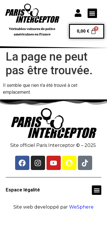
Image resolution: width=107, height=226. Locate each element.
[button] (92, 13)
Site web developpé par (53, 207)
